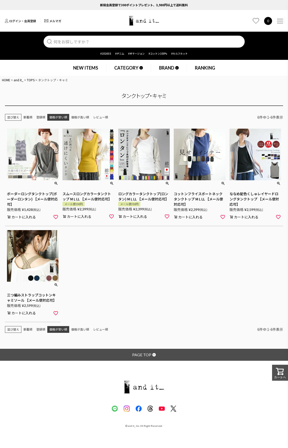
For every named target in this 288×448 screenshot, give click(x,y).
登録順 (40, 117)
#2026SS (105, 53)
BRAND (169, 68)
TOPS (31, 80)
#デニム (119, 53)
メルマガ (52, 21)
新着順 (27, 117)
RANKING (205, 68)
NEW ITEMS (85, 68)
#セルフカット (179, 53)
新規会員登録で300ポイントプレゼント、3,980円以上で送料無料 (144, 5)
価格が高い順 (80, 117)
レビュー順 (100, 117)
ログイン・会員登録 (20, 21)
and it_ (18, 80)
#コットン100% (158, 53)
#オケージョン (136, 53)
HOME (6, 80)
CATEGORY (128, 68)
